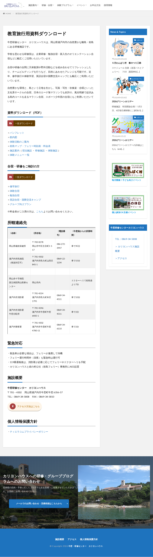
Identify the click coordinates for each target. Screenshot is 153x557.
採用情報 (108, 5)
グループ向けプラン (20, 204)
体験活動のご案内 (19, 141)
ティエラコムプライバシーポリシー (29, 431)
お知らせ (140, 40)
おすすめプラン (137, 79)
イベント (81, 5)
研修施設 (40, 150)
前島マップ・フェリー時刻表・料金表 (30, 146)
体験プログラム (64, 5)
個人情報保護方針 (89, 539)
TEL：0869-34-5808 (126, 238)
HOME (8, 13)
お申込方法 (95, 5)
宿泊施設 (27, 150)
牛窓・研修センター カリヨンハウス (85, 546)
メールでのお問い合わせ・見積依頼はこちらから (39, 503)
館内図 (13, 137)
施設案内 (32, 5)
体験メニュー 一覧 (19, 154)
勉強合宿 (14, 195)
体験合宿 (14, 190)
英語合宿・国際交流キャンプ (25, 199)
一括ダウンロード (24, 123)
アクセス (71, 539)
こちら (39, 211)
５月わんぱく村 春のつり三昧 (127, 62)
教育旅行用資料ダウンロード (27, 13)
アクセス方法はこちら (29, 406)
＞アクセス (121, 258)
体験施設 (53, 150)
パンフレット (17, 132)
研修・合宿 (47, 5)
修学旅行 (14, 186)
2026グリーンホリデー (123, 101)
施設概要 (59, 539)
